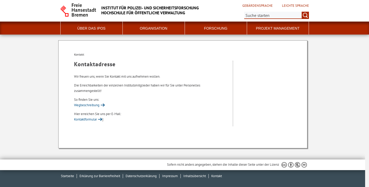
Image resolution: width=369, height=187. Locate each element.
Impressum (170, 176)
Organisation (153, 28)
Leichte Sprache (295, 6)
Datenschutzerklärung (141, 176)
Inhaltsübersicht (194, 176)
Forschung (215, 28)
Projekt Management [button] (278, 28)
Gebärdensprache (257, 6)
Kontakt (216, 176)
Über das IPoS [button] (91, 28)
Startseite (67, 176)
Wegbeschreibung (86, 105)
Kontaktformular (85, 119)
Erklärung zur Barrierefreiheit (99, 176)
